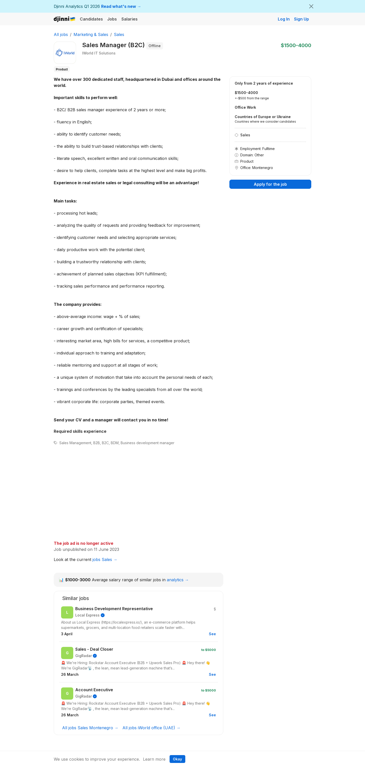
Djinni (65, 19)
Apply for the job (270, 184)
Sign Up (301, 19)
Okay (177, 759)
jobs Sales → (105, 559)
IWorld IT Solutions (99, 53)
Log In (284, 19)
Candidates (91, 19)
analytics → (178, 579)
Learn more (154, 759)
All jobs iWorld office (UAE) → (151, 727)
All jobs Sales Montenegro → (90, 727)
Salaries (129, 19)
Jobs (112, 19)
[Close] (311, 6)
